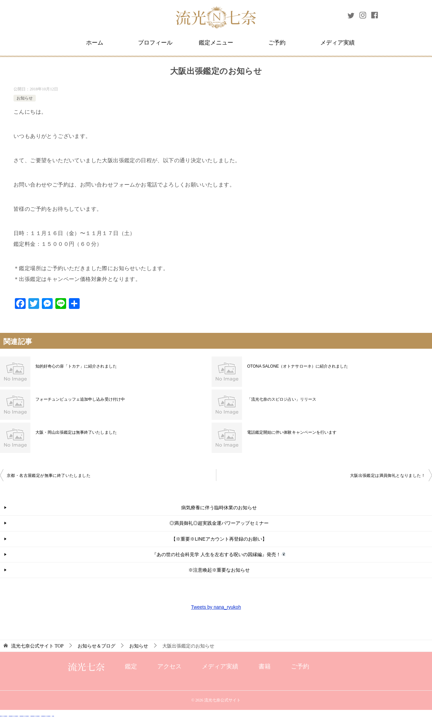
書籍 (265, 666)
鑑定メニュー (216, 42)
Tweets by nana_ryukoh (216, 607)
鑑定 (131, 666)
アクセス (169, 666)
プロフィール (155, 42)
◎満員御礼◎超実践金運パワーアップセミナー (219, 523)
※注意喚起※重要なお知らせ (219, 570)
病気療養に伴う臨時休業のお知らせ (219, 507)
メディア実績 (337, 42)
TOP (37, 646)
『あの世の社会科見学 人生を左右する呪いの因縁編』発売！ (219, 554)
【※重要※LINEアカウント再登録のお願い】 (219, 539)
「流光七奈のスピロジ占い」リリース (281, 399)
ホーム (94, 42)
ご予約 (277, 42)
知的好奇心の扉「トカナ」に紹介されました (75, 366)
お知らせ (25, 98)
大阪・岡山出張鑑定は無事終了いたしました (75, 432)
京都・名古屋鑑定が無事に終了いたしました (48, 475)
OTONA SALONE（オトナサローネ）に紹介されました (297, 366)
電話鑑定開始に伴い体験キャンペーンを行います (291, 432)
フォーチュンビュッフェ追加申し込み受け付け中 (80, 399)
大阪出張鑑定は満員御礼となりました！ (387, 475)
